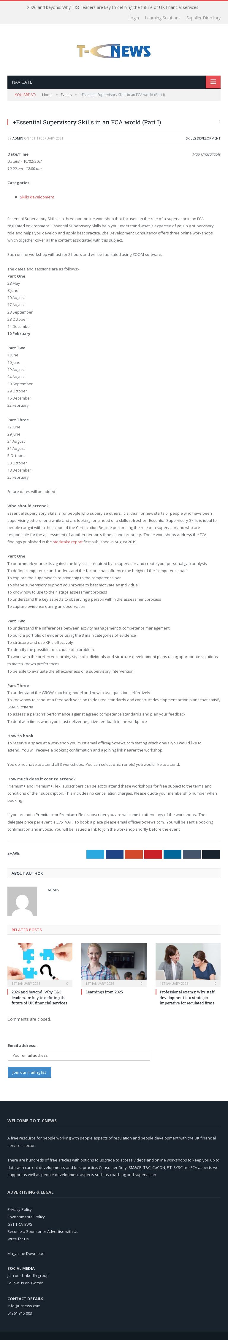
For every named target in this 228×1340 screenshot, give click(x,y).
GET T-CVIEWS (19, 1224)
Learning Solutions (162, 18)
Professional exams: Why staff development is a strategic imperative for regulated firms (187, 997)
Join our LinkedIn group (28, 1275)
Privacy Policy (19, 1209)
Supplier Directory (203, 18)
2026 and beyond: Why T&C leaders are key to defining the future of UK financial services (112, 7)
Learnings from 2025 (104, 992)
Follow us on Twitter (25, 1283)
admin (17, 138)
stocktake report (68, 541)
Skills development (203, 138)
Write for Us (18, 1239)
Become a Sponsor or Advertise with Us (42, 1231)
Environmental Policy (26, 1217)
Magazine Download (26, 1253)
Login (133, 18)
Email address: (22, 1045)
